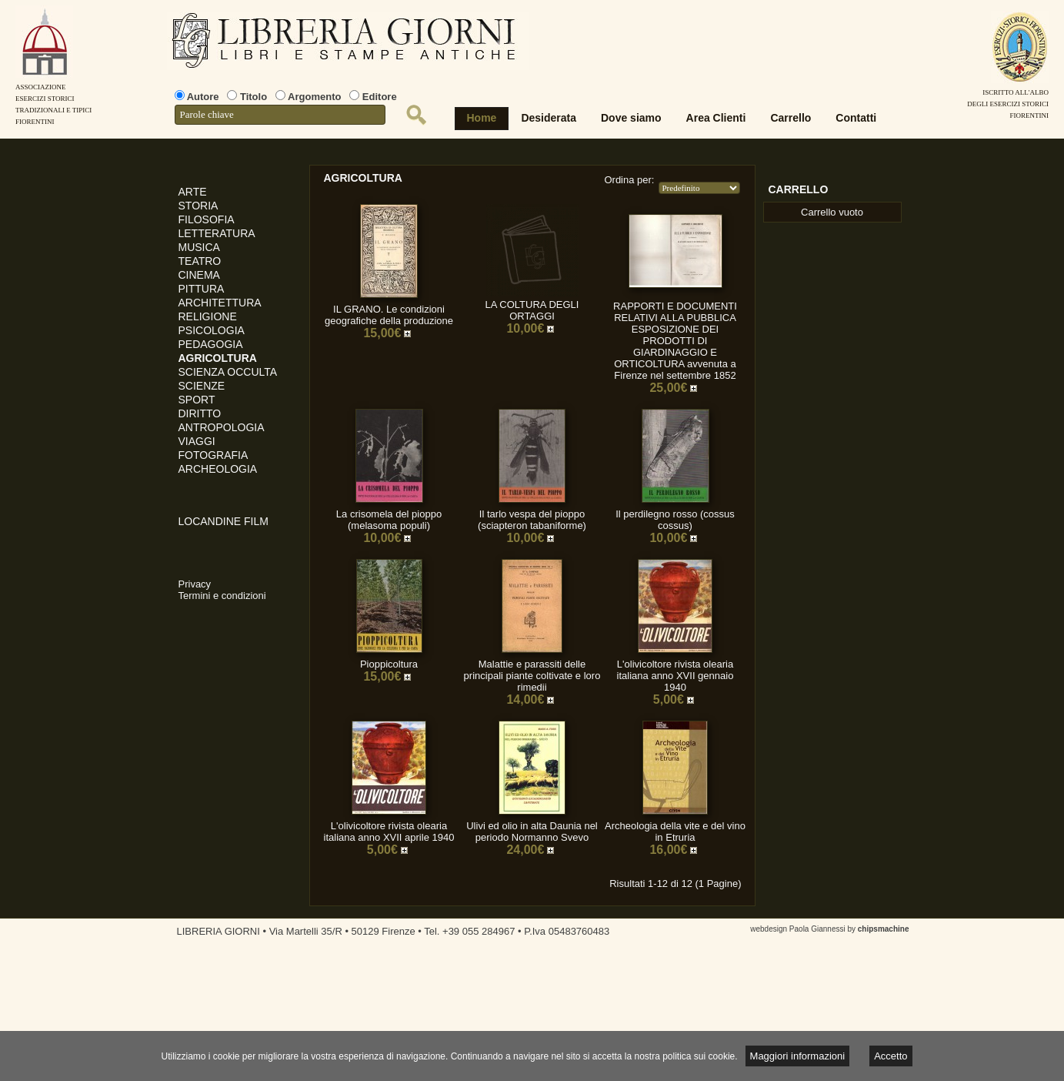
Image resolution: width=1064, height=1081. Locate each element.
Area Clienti (716, 118)
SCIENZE (201, 386)
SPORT (196, 399)
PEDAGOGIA (210, 344)
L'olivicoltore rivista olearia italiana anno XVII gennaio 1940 (675, 675)
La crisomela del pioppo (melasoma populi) (389, 519)
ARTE (192, 192)
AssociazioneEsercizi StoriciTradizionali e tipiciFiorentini (53, 99)
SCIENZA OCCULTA (228, 372)
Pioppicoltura (389, 664)
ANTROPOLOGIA (221, 427)
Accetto (890, 1056)
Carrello (790, 118)
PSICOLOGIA (211, 330)
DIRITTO (200, 413)
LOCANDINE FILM (223, 521)
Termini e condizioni (222, 595)
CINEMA (199, 275)
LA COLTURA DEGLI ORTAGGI (532, 310)
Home (482, 118)
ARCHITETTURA (220, 302)
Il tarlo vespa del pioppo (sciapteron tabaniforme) (532, 519)
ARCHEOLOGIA (218, 469)
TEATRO (200, 261)
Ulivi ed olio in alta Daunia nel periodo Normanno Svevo (532, 831)
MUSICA (199, 247)
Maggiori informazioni (798, 1056)
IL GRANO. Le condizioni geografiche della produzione (389, 314)
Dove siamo (631, 118)
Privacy (195, 584)
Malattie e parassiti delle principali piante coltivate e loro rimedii (532, 675)
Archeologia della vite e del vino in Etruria (675, 831)
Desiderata (548, 118)
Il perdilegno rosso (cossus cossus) (675, 519)
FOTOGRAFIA (213, 455)
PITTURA (201, 289)
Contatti (856, 118)
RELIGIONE (207, 316)
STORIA (198, 205)
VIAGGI (196, 441)
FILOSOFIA (206, 219)
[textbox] (280, 115)
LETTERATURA (216, 233)
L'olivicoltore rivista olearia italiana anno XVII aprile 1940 (389, 831)
